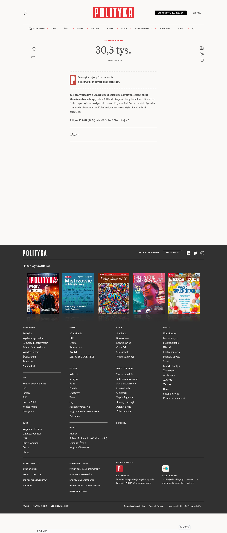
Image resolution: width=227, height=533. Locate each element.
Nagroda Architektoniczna (84, 430)
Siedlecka (121, 353)
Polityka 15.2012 (79, 139)
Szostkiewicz (123, 362)
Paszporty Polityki (80, 426)
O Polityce (28, 505)
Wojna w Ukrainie (32, 448)
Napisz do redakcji (32, 494)
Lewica (27, 412)
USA (25, 458)
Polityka (27, 353)
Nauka (110, 29)
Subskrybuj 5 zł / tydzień (170, 13)
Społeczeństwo (171, 371)
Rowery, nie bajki (125, 421)
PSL (25, 417)
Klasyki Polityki (172, 385)
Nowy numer (39, 29)
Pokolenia (165, 29)
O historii (121, 412)
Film (72, 403)
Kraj (54, 29)
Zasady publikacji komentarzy (85, 489)
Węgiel (73, 362)
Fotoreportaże (171, 362)
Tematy (167, 404)
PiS (24, 407)
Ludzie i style (170, 357)
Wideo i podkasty (143, 29)
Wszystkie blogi (125, 376)
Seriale (73, 407)
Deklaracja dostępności (82, 500)
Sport (166, 380)
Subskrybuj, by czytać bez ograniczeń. (99, 81)
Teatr (72, 417)
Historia (167, 367)
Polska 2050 (29, 421)
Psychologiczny (124, 417)
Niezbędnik (29, 385)
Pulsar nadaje (123, 430)
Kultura (95, 29)
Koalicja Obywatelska (34, 403)
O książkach (123, 407)
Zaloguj (197, 13)
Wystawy (75, 412)
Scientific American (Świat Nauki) (88, 458)
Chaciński (121, 367)
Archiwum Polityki (113, 41)
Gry (72, 421)
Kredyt (73, 371)
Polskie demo (123, 426)
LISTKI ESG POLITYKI (82, 376)
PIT (71, 357)
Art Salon (75, 435)
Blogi (124, 29)
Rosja (26, 467)
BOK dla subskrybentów (35, 500)
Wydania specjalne (33, 357)
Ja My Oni (28, 380)
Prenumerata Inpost (149, 272)
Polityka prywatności (81, 494)
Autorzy (167, 399)
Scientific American (34, 367)
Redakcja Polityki (31, 483)
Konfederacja (30, 426)
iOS (117, 495)
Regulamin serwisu (79, 483)
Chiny (26, 471)
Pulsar (73, 453)
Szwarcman (122, 357)
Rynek (80, 29)
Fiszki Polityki (169, 495)
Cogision (133, 526)
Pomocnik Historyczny (35, 362)
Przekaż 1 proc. (171, 376)
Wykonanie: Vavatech (156, 526)
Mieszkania (76, 353)
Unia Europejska (32, 453)
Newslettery (170, 353)
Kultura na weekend (127, 398)
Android (125, 495)
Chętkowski (122, 371)
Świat (67, 29)
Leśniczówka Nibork (60, 526)
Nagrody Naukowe (80, 467)
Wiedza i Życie (31, 371)
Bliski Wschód (30, 462)
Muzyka (74, 398)
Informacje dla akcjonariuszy (85, 505)
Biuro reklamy (30, 489)
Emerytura (76, 367)
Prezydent (28, 430)
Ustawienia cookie (78, 511)
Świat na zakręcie (126, 403)
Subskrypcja (172, 272)
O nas (166, 408)
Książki (74, 393)
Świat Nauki (29, 376)
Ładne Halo (141, 526)
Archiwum (169, 394)
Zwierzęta (169, 390)
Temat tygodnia (124, 393)
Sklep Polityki (171, 413)
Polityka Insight (40, 526)
